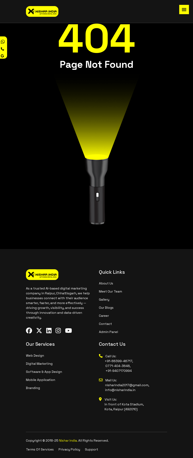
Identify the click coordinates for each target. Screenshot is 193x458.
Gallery (104, 299)
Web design (35, 355)
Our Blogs (106, 307)
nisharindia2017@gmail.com (126, 385)
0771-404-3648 (117, 366)
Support (91, 449)
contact (105, 324)
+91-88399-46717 (115, 361)
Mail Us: (108, 380)
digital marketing (39, 364)
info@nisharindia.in (120, 390)
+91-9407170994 (118, 371)
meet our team (110, 291)
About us (106, 283)
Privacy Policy (69, 449)
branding (33, 388)
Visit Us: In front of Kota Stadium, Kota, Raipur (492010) (121, 404)
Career (104, 316)
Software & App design (44, 372)
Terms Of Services (40, 449)
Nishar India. (68, 440)
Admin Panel (108, 332)
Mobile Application (40, 380)
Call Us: (107, 356)
